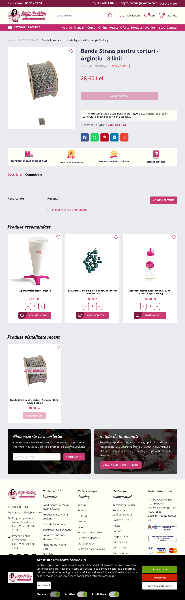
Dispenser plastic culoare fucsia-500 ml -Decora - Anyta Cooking (150, 292)
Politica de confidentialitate (122, 512)
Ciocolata (48, 554)
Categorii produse (27, 27)
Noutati (66, 27)
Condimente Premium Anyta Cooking (56, 507)
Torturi (82, 505)
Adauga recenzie (163, 200)
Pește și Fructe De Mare (92, 549)
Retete (113, 27)
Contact (172, 27)
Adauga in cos (33, 315)
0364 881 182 (117, 125)
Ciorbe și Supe (86, 543)
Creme (81, 521)
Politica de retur (122, 520)
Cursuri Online (97, 27)
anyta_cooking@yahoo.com (22, 512)
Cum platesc (120, 547)
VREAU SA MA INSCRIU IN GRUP (120, 465)
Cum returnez (121, 553)
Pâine (81, 527)
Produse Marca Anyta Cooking (55, 516)
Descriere (15, 174)
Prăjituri (82, 510)
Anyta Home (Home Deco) (54, 546)
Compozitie (33, 174)
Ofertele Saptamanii (54, 524)
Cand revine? (34, 415)
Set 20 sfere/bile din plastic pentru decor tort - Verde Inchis (92, 292)
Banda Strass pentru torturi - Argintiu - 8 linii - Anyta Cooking (34, 401)
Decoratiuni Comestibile (57, 579)
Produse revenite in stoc (148, 27)
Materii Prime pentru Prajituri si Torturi (55, 561)
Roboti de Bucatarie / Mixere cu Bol (55, 537)
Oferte (124, 27)
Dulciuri (82, 516)
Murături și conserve (90, 532)
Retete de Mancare (89, 538)
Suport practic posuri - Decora (35, 290)
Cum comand (120, 542)
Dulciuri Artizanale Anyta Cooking (57, 571)
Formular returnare (124, 558)
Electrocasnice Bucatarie (57, 529)
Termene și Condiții (124, 505)
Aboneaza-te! (74, 457)
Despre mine (120, 536)
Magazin (80, 27)
